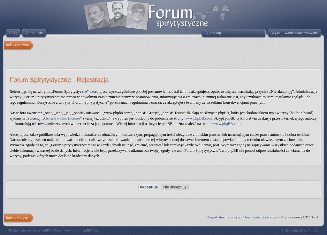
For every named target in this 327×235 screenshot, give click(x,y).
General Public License (62, 118)
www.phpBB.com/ (227, 123)
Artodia (312, 230)
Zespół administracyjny (223, 217)
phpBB (45, 230)
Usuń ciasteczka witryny (260, 217)
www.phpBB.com (198, 118)
